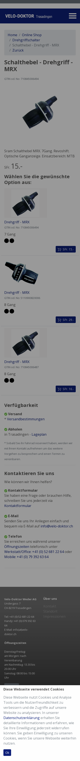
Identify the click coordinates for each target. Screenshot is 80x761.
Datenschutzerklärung (21, 717)
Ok (7, 753)
